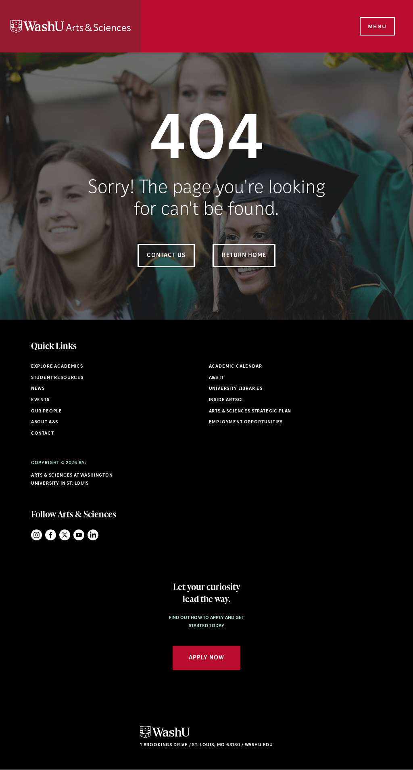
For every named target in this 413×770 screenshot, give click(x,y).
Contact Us (166, 256)
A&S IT (216, 378)
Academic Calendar (235, 366)
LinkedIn (93, 534)
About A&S (44, 422)
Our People (46, 411)
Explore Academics (57, 366)
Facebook (51, 534)
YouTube (79, 534)
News (38, 389)
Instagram (36, 534)
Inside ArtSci (226, 400)
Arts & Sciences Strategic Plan (250, 411)
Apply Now (206, 658)
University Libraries (236, 389)
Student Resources (57, 378)
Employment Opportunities (246, 422)
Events (40, 400)
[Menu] (377, 26)
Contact (42, 433)
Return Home (244, 256)
